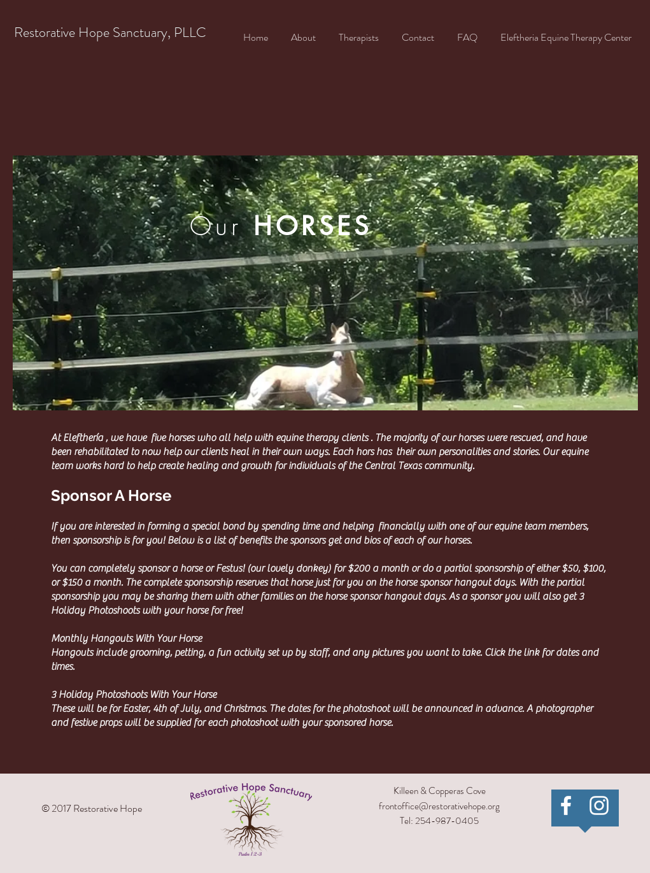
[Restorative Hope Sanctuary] (566, 805)
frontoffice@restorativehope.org (439, 806)
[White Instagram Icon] (599, 805)
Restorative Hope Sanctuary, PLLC (110, 32)
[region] (325, 282)
